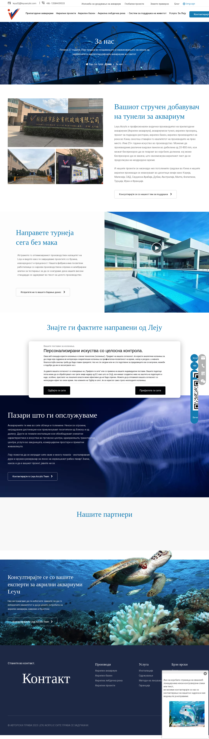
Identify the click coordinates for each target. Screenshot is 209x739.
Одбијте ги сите (57, 390)
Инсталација (146, 670)
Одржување (146, 675)
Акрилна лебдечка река (108, 680)
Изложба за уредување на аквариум (101, 3)
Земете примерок (159, 3)
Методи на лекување (151, 680)
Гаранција (144, 685)
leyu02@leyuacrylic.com (25, 3)
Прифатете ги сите (150, 390)
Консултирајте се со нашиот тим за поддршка (145, 194)
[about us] (55, 141)
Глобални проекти (134, 3)
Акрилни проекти (105, 685)
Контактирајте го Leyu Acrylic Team (33, 476)
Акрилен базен (103, 675)
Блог (177, 3)
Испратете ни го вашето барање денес (43, 292)
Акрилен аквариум (106, 670)
